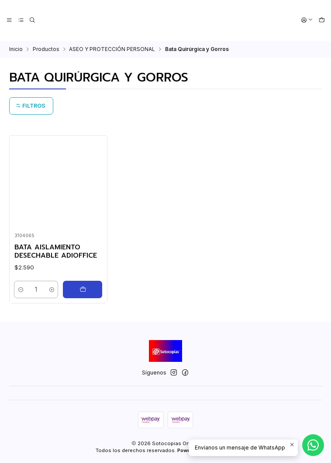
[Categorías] (20, 20)
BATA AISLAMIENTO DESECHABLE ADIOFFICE (55, 251)
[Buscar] (32, 20)
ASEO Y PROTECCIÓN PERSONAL (112, 48)
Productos (46, 48)
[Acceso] (307, 20)
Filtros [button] (30, 105)
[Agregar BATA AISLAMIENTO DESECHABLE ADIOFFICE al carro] (82, 289)
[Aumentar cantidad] (51, 289)
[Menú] (9, 20)
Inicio (16, 48)
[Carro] (321, 20)
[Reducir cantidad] (21, 289)
